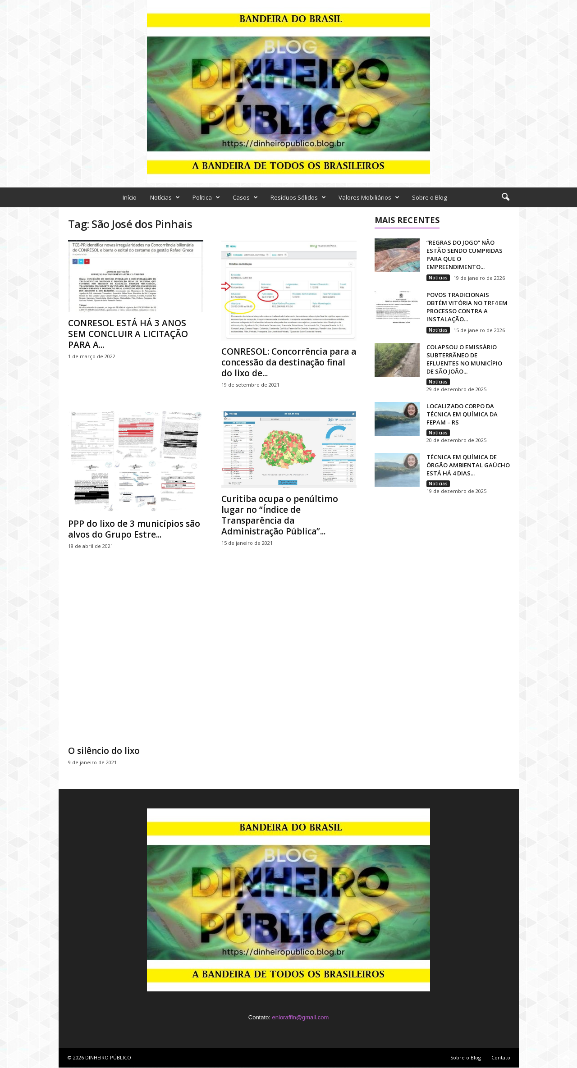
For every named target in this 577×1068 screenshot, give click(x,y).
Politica (206, 197)
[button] (505, 197)
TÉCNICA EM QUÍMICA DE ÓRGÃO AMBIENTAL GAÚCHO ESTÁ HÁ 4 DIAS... (468, 465)
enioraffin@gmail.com (300, 1017)
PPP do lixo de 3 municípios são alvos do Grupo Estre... (134, 529)
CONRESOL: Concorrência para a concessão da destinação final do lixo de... (288, 362)
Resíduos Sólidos (298, 197)
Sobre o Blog (429, 197)
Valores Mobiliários (369, 197)
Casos (245, 197)
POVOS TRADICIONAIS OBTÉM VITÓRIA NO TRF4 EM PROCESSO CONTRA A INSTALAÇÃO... (467, 307)
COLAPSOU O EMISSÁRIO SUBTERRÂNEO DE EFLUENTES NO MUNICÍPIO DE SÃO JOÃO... (464, 359)
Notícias (165, 197)
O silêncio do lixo (104, 751)
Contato (500, 1057)
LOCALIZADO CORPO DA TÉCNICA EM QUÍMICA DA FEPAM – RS (462, 414)
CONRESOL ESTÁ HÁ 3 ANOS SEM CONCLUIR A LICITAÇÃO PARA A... (128, 334)
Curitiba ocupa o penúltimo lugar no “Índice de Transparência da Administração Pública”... (279, 515)
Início (130, 197)
